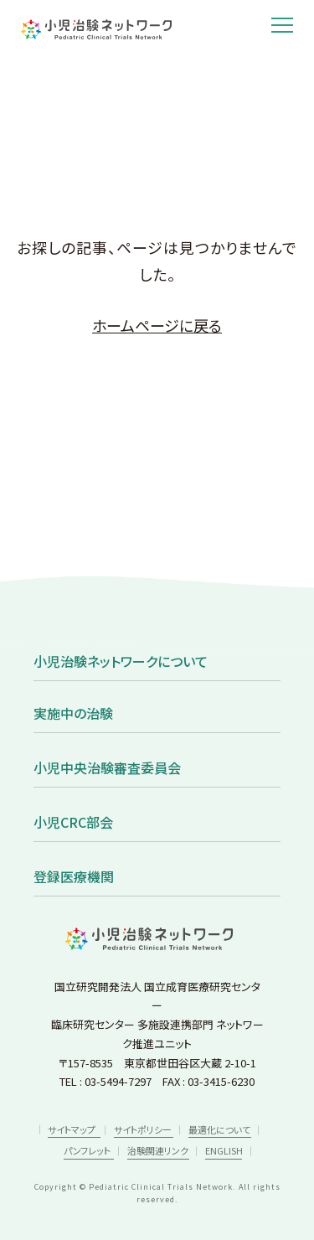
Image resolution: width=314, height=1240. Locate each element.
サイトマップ (72, 1129)
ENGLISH (224, 1150)
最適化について (219, 1129)
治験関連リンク (157, 1150)
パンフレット (87, 1150)
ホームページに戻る (157, 325)
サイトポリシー (143, 1129)
